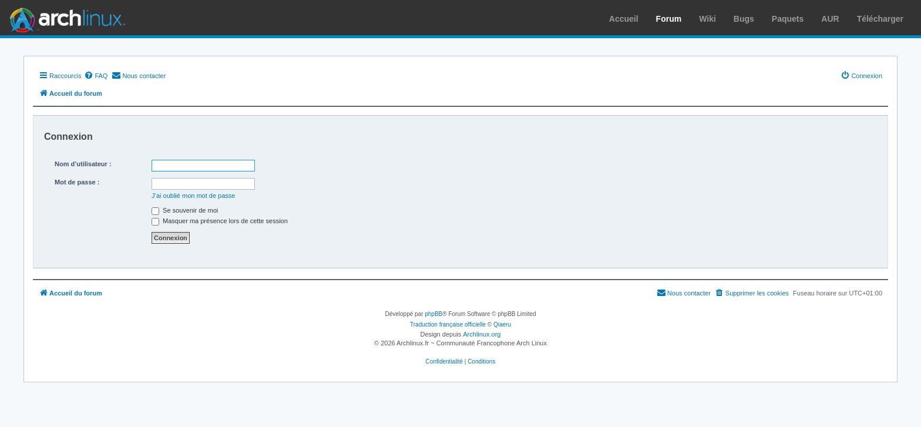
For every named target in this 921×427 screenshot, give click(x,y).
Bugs (744, 19)
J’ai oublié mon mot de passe (193, 195)
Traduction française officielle (448, 324)
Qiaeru (502, 324)
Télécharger (880, 19)
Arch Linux (64, 17)
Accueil (623, 19)
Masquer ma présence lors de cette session (220, 220)
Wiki (707, 19)
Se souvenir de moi (185, 210)
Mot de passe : (77, 182)
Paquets (788, 19)
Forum (669, 19)
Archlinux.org (481, 334)
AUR (830, 19)
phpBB (433, 314)
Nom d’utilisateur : (83, 163)
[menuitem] (95, 76)
